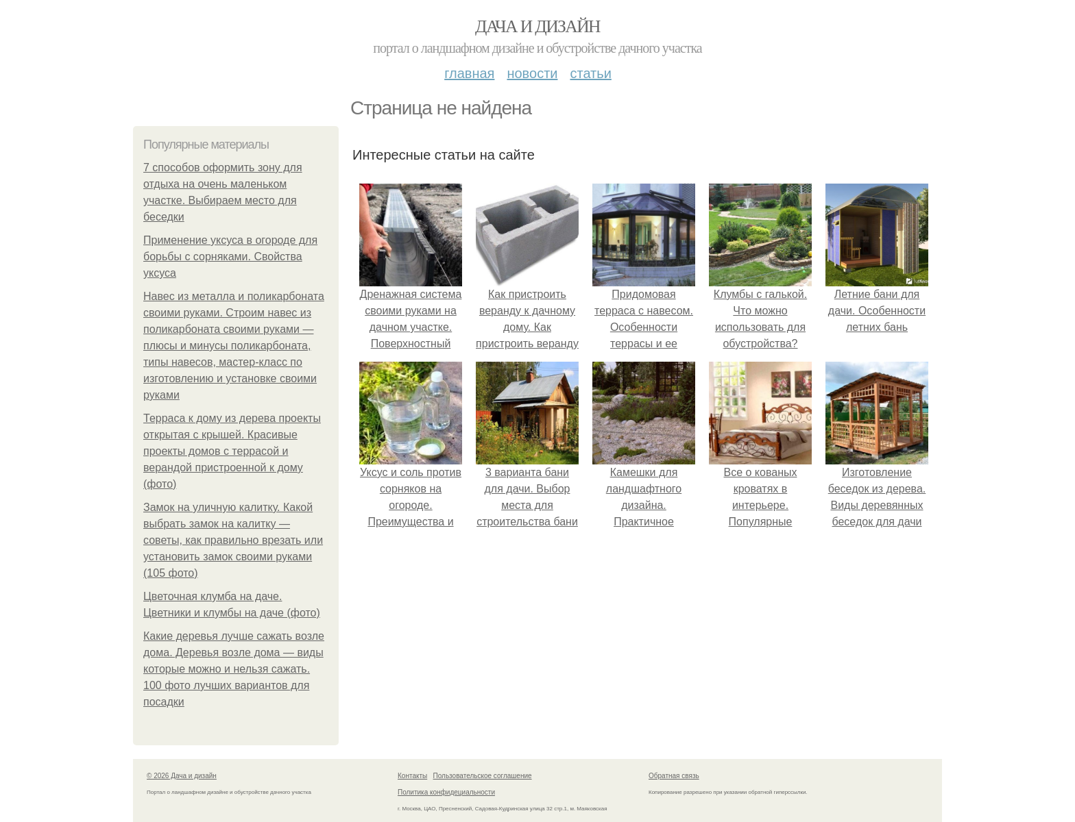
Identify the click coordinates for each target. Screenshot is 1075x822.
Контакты (412, 776)
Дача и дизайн (537, 26)
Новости (532, 73)
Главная (469, 73)
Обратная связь (674, 776)
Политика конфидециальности (446, 792)
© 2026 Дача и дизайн (182, 776)
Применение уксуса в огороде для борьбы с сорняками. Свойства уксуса (230, 256)
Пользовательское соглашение (482, 776)
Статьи (590, 73)
